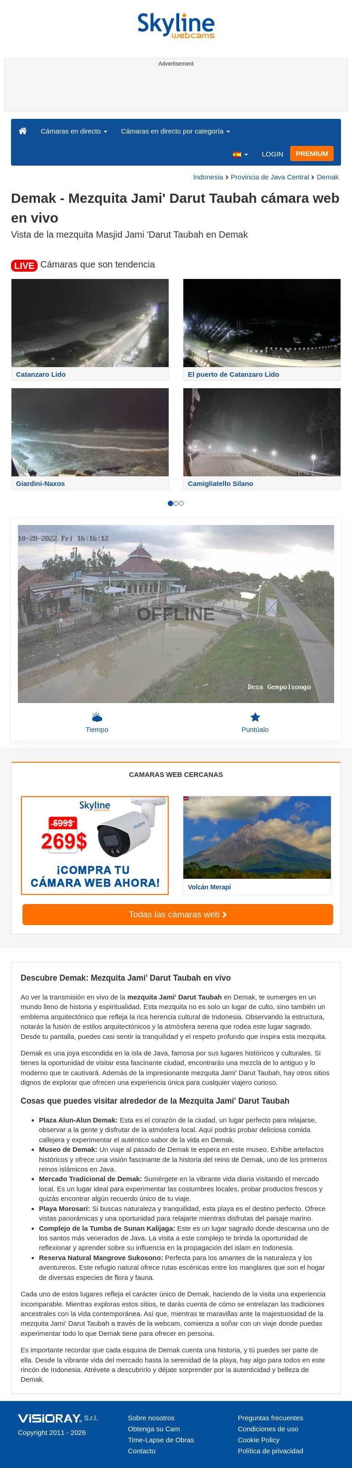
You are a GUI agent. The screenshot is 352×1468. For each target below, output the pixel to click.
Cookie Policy (259, 1440)
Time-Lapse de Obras (161, 1440)
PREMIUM (312, 153)
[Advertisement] (174, 91)
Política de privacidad (270, 1451)
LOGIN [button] (272, 154)
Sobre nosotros (151, 1418)
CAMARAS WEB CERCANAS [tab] (176, 774)
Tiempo (97, 722)
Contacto (141, 1451)
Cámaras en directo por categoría (175, 131)
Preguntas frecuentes (270, 1418)
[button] (240, 153)
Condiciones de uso (268, 1429)
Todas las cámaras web (178, 914)
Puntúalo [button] (255, 722)
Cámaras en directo (74, 131)
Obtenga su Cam (154, 1429)
